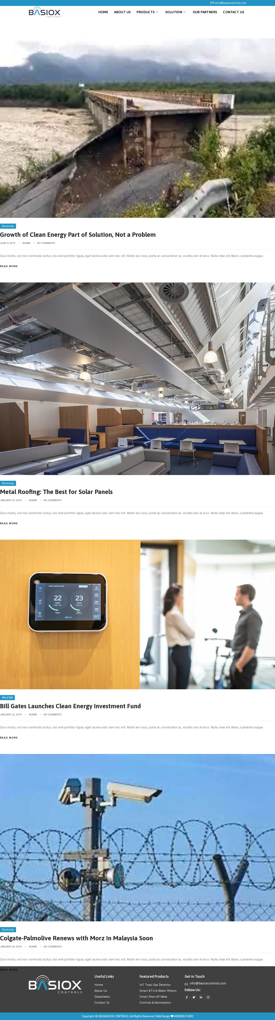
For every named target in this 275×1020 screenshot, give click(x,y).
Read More (9, 266)
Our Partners (205, 12)
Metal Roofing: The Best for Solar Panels (56, 491)
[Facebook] (187, 997)
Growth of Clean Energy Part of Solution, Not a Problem (78, 234)
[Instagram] (208, 997)
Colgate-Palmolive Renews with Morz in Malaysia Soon (76, 938)
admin (26, 243)
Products (147, 12)
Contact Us (233, 12)
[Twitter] (194, 997)
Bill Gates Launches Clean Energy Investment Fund (70, 706)
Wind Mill (7, 697)
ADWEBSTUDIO (183, 1016)
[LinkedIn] (201, 997)
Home (103, 12)
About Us (122, 12)
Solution (175, 12)
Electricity (8, 226)
